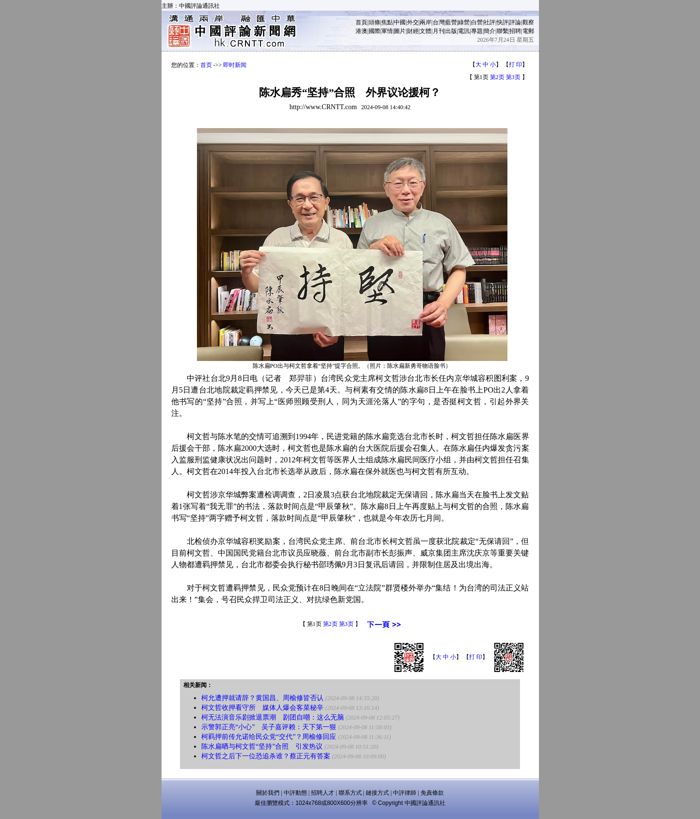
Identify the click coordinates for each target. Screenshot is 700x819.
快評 (502, 22)
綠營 (464, 22)
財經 (413, 31)
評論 (515, 22)
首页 (206, 65)
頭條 (374, 22)
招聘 (515, 31)
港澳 (361, 31)
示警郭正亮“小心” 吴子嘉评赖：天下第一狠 (268, 727)
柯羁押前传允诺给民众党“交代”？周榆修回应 (268, 736)
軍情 (387, 31)
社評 (489, 22)
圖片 (400, 31)
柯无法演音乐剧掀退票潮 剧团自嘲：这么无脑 (272, 717)
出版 (451, 31)
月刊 (438, 31)
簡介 (489, 31)
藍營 (451, 22)
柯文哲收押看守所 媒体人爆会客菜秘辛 (262, 707)
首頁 (361, 22)
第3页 (513, 77)
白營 (477, 22)
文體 (425, 31)
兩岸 (425, 22)
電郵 (528, 31)
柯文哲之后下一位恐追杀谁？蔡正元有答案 (265, 756)
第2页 (497, 77)
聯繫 (502, 31)
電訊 (464, 31)
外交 (413, 22)
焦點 (387, 22)
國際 (374, 31)
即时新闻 (234, 65)
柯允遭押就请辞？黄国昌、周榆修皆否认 (262, 698)
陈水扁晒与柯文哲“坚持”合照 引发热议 (262, 746)
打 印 (515, 64)
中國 (400, 22)
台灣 (438, 22)
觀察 (528, 22)
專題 (477, 31)
